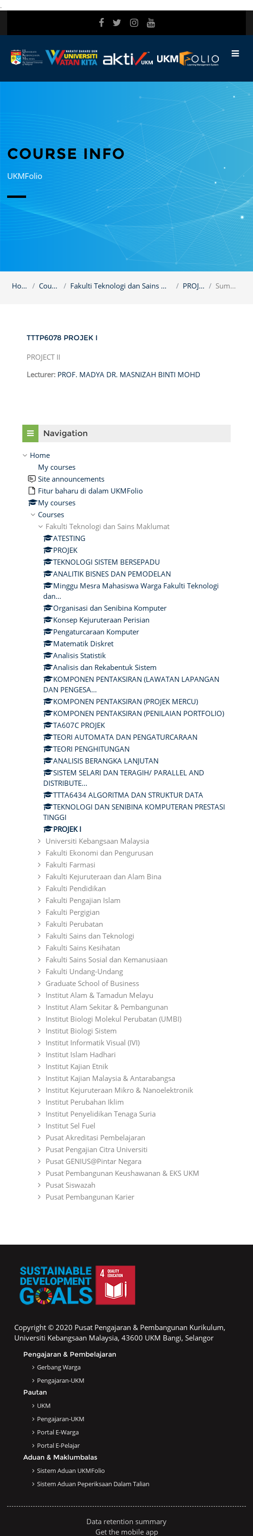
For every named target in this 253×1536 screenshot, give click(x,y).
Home (20, 285)
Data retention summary (126, 1521)
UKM (44, 1405)
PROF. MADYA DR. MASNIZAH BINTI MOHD (128, 374)
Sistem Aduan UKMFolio (71, 1470)
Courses (49, 285)
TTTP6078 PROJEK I (62, 337)
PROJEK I (194, 285)
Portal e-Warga (58, 1432)
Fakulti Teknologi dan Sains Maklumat (121, 285)
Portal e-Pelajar (58, 1445)
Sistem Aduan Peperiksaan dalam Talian (93, 1484)
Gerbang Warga (59, 1367)
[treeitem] (126, 826)
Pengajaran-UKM (60, 1380)
